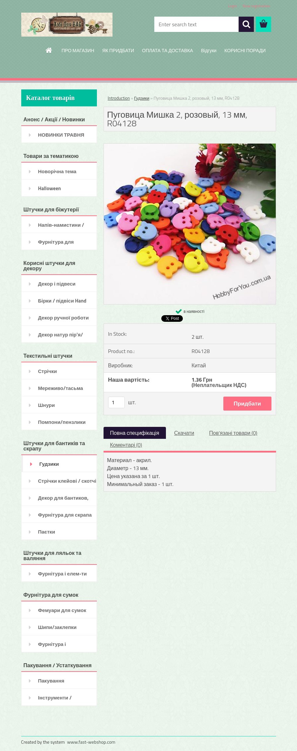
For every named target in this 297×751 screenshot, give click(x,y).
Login (232, 6)
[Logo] (66, 24)
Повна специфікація (134, 433)
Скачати (184, 433)
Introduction (119, 98)
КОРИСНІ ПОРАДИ (244, 50)
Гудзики (141, 98)
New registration (256, 6)
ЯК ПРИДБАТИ (118, 50)
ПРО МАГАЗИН (77, 50)
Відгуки (209, 50)
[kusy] (116, 402)
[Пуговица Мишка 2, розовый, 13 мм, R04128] (190, 146)
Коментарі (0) (126, 445)
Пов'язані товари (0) (233, 433)
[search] (246, 24)
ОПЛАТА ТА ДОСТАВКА (167, 50)
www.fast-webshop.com (91, 741)
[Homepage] (49, 50)
